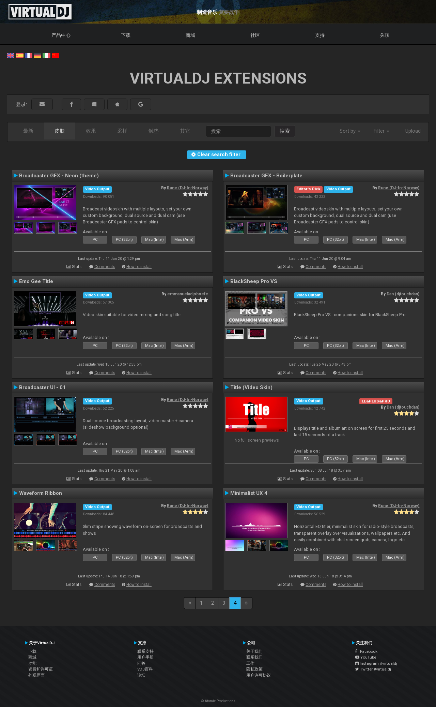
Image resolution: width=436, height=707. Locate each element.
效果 (91, 131)
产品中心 (61, 35)
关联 (384, 35)
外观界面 (36, 675)
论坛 (141, 675)
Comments (104, 266)
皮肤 (59, 131)
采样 (122, 131)
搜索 (285, 131)
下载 (125, 35)
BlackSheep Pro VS (253, 281)
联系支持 (145, 651)
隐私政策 (254, 669)
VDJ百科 (145, 669)
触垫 (154, 131)
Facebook (366, 651)
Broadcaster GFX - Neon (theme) (59, 176)
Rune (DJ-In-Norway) (187, 188)
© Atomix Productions (218, 701)
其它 (185, 131)
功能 (32, 663)
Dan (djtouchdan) (403, 294)
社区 (255, 35)
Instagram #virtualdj (376, 663)
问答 (141, 663)
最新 (28, 131)
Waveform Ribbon (40, 493)
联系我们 (254, 657)
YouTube (365, 657)
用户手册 (145, 657)
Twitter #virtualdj (373, 669)
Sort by (350, 131)
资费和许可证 (40, 669)
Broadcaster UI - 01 (42, 387)
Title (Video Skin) (251, 387)
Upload (413, 131)
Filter (381, 131)
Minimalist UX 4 (248, 493)
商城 (190, 35)
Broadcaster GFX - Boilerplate (266, 176)
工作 (250, 663)
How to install (139, 266)
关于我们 (254, 651)
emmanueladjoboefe (187, 294)
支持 (320, 35)
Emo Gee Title (36, 281)
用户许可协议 (258, 675)
